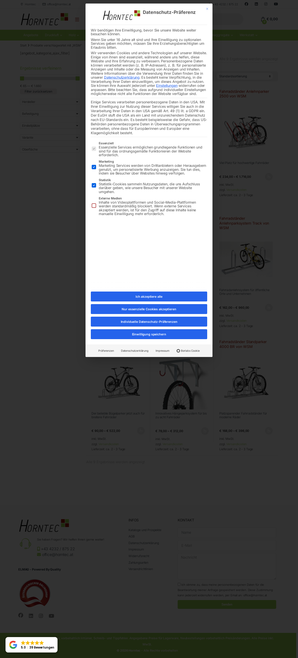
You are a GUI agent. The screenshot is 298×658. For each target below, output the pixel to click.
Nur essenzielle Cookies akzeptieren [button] (149, 300)
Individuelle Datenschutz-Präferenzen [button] (149, 313)
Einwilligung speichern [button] (149, 325)
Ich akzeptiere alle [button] (149, 288)
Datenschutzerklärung (122, 69)
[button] (32, 644)
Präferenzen (106, 342)
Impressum (162, 342)
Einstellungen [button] (166, 77)
